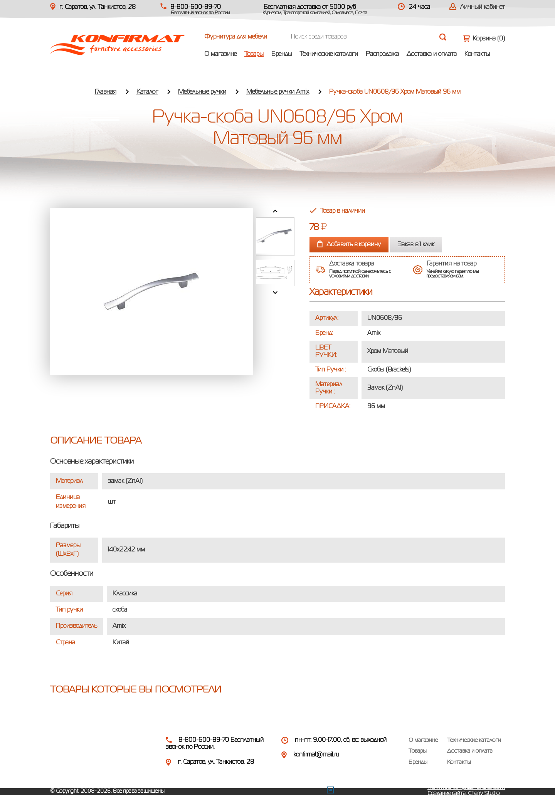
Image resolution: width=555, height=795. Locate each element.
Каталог (147, 92)
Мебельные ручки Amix (277, 92)
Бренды (281, 54)
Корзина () (489, 39)
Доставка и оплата (432, 54)
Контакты (477, 54)
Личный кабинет (482, 7)
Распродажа (382, 54)
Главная (105, 92)
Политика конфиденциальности (466, 787)
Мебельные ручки (202, 92)
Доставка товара (351, 264)
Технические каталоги (329, 54)
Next (275, 292)
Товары (254, 54)
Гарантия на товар (451, 264)
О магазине (220, 54)
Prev (275, 211)
